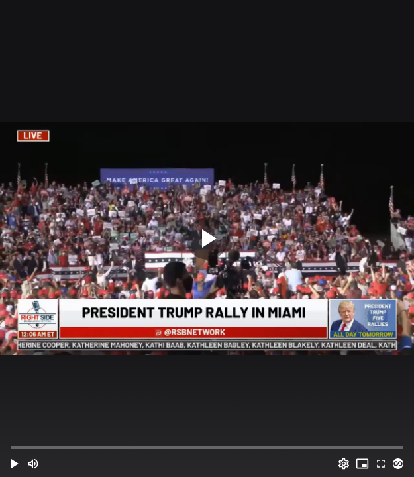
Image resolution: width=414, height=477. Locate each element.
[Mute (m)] (33, 464)
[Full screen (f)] (381, 464)
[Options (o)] (344, 464)
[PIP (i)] (362, 464)
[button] (15, 464)
